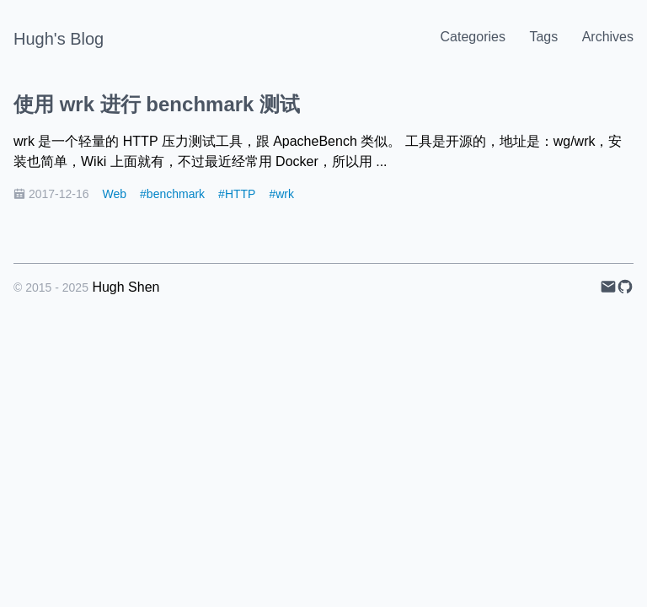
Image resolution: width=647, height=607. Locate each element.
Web (115, 194)
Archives (608, 37)
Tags (543, 37)
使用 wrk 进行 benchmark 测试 (156, 104)
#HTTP (236, 194)
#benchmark (172, 194)
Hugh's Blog (58, 39)
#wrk (281, 194)
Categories (473, 37)
